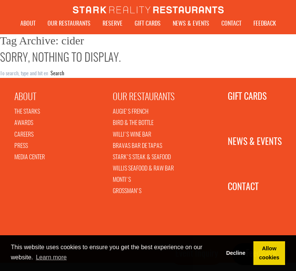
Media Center (29, 159)
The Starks (27, 114)
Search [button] (57, 75)
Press (21, 148)
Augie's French (131, 114)
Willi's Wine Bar (132, 137)
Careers (24, 137)
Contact (231, 24)
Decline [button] (235, 253)
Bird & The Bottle (133, 125)
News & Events (191, 24)
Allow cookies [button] (269, 252)
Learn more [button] (51, 257)
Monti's (122, 182)
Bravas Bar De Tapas (137, 148)
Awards (23, 125)
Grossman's (127, 193)
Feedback (264, 24)
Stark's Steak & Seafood (142, 159)
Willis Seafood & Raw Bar (143, 170)
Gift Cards (148, 24)
